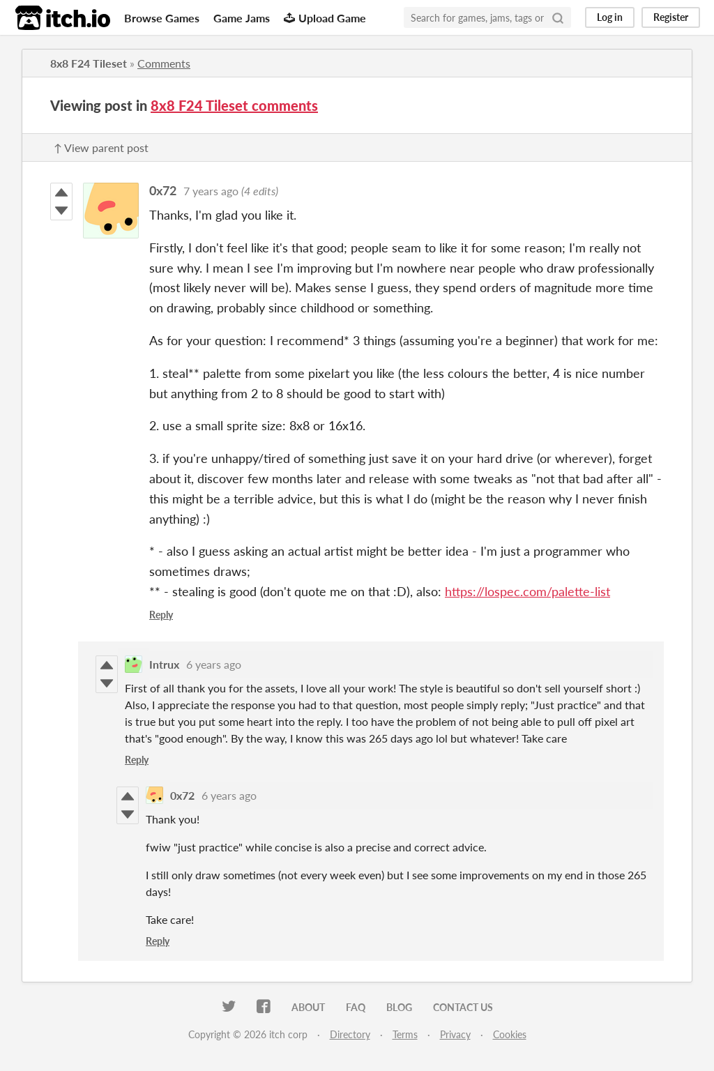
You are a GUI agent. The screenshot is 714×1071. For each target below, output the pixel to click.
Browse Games (161, 17)
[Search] (558, 17)
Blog (399, 1007)
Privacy (455, 1034)
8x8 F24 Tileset (88, 63)
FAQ (355, 1007)
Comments (163, 63)
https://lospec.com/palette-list (527, 591)
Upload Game (325, 17)
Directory (350, 1034)
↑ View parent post (101, 147)
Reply (161, 615)
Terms (405, 1034)
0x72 (162, 190)
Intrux (164, 664)
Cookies (509, 1034)
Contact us (463, 1007)
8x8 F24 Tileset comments (234, 105)
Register (670, 17)
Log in (610, 17)
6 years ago (213, 664)
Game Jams (241, 17)
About (308, 1007)
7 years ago (210, 190)
